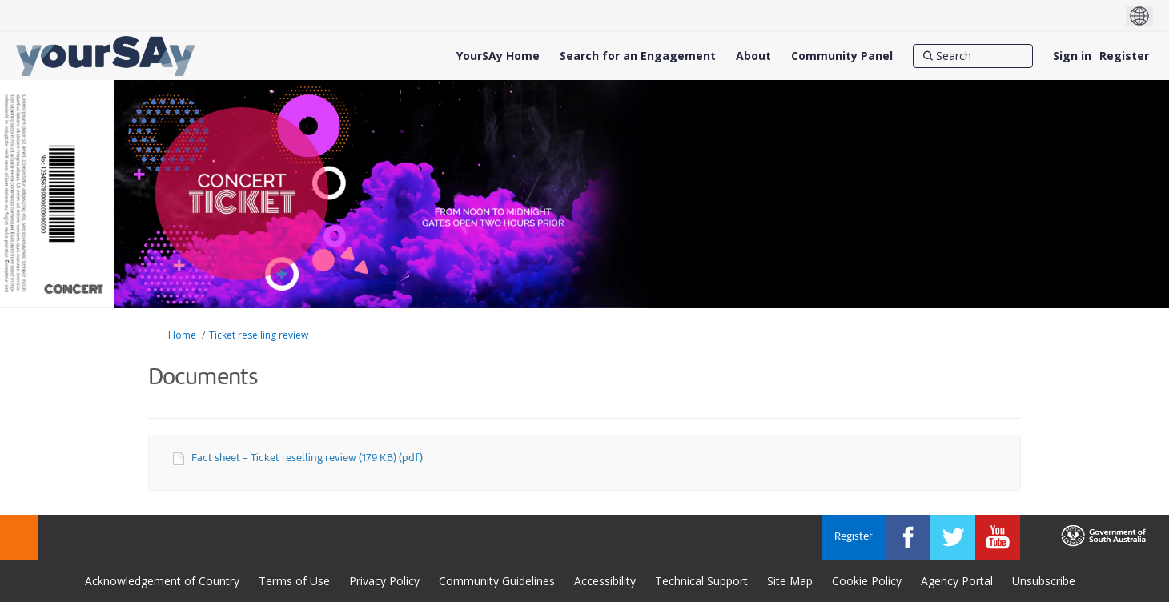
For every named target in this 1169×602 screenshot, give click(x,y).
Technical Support (701, 580)
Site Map (790, 580)
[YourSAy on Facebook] (908, 537)
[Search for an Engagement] (638, 56)
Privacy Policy (384, 580)
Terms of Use (294, 580)
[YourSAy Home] (498, 56)
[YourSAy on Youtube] (997, 537)
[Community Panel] (842, 56)
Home (182, 335)
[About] (753, 56)
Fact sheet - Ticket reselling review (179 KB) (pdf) (307, 458)
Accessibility (605, 580)
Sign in (1072, 55)
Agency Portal (957, 580)
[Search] (973, 56)
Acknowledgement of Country (162, 580)
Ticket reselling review (258, 335)
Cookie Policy (867, 580)
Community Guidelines (497, 580)
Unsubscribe (1043, 580)
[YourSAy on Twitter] (952, 537)
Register (1124, 55)
